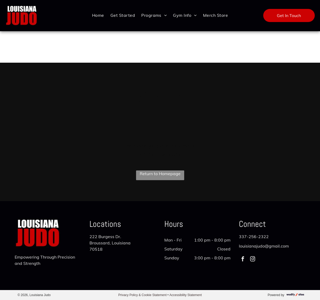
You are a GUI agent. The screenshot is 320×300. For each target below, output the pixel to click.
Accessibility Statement (186, 295)
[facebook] (242, 259)
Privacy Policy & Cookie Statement (142, 295)
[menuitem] (98, 15)
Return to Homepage (160, 173)
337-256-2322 (254, 236)
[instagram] (252, 259)
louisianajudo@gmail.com (264, 246)
